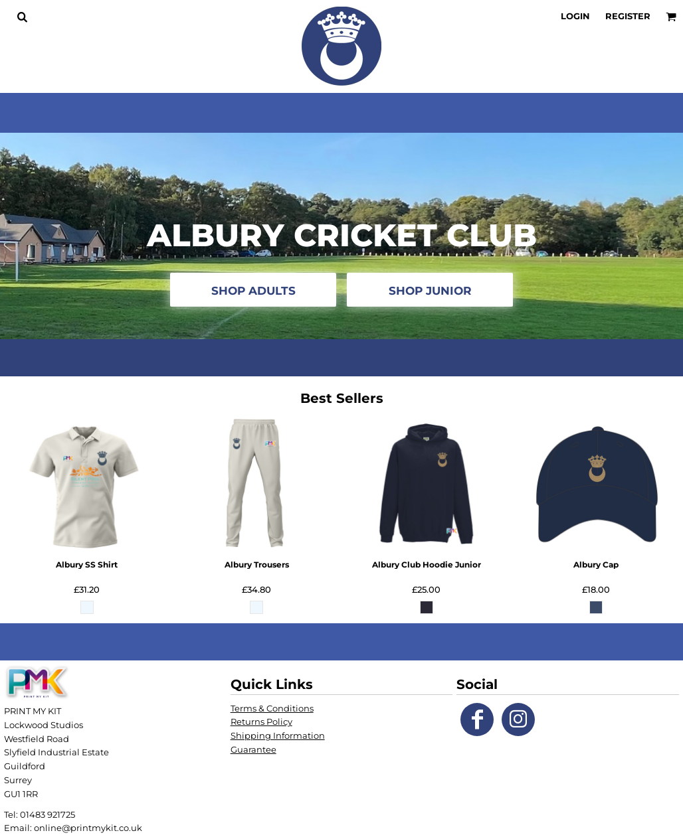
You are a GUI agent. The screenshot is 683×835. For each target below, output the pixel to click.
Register (627, 16)
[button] (22, 16)
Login (575, 16)
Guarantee (253, 749)
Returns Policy (261, 721)
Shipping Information (278, 735)
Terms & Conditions (272, 708)
